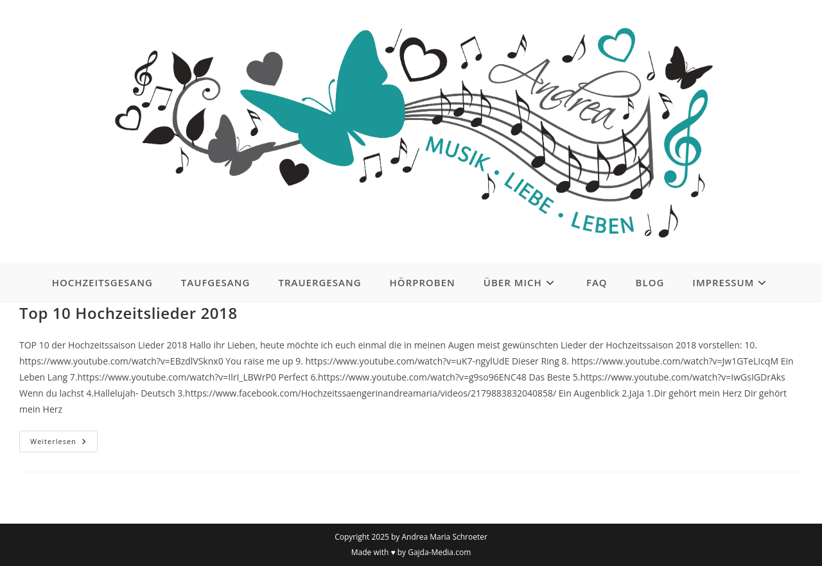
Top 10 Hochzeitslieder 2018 (128, 312)
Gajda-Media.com (439, 552)
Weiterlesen (64, 443)
